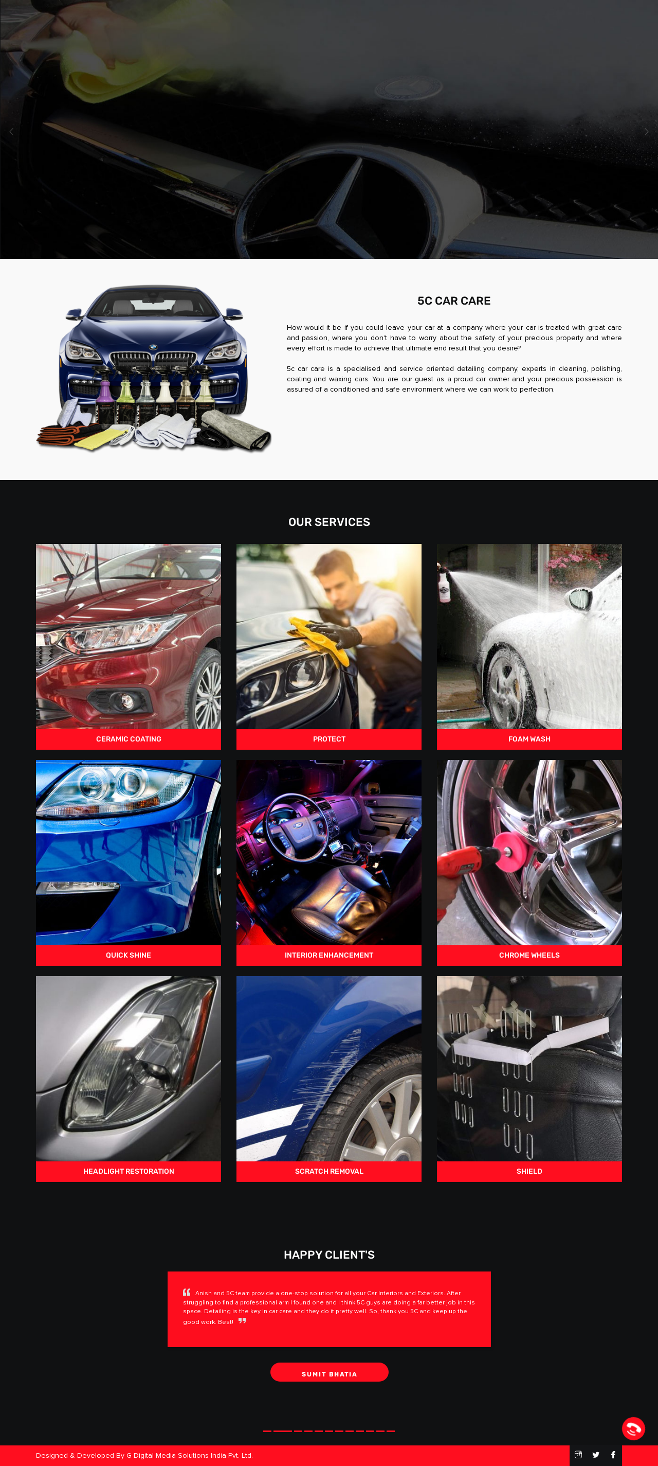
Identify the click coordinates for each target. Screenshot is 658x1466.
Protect (329, 644)
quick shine (128, 860)
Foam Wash (529, 644)
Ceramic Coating (128, 644)
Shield (529, 1076)
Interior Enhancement (329, 860)
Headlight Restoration (128, 1076)
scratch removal (329, 1076)
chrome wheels (529, 860)
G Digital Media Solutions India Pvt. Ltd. (189, 1455)
